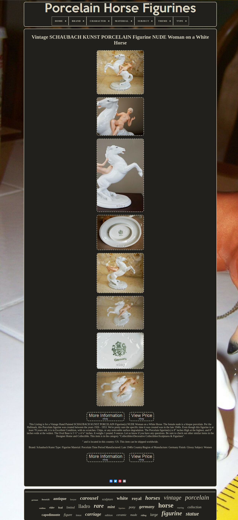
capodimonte (51, 515)
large (154, 515)
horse (165, 505)
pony (132, 507)
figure (68, 515)
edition (109, 515)
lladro (84, 506)
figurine (172, 513)
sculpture (107, 499)
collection (194, 507)
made (133, 515)
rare (99, 506)
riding (143, 515)
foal (60, 507)
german (35, 500)
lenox (78, 515)
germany (147, 506)
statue (192, 514)
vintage (172, 497)
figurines (122, 508)
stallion (42, 508)
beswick (46, 499)
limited (70, 507)
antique (59, 498)
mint (111, 507)
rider (51, 507)
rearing (180, 507)
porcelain (197, 497)
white (122, 498)
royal (136, 498)
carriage (93, 514)
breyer (73, 499)
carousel (89, 498)
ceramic (121, 515)
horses (152, 498)
